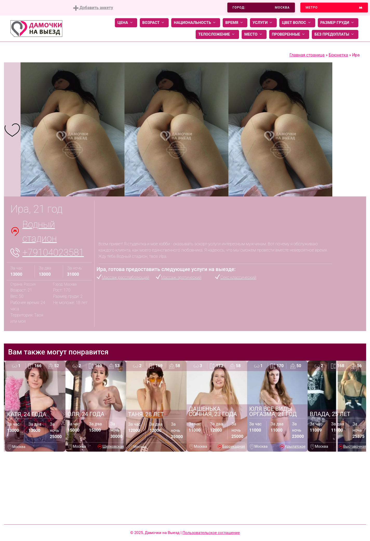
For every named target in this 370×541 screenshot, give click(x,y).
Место (254, 34)
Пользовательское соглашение (211, 532)
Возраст (154, 22)
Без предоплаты (335, 34)
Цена (126, 22)
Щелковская (113, 446)
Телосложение (217, 34)
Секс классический (238, 277)
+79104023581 (53, 252)
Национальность (195, 22)
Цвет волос (297, 22)
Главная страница (307, 54)
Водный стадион (39, 231)
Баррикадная (233, 446)
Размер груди (338, 22)
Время (235, 22)
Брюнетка (338, 54)
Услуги (263, 22)
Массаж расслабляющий (125, 277)
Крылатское (295, 446)
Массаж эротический (181, 277)
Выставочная (354, 446)
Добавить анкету (93, 8)
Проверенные (289, 34)
